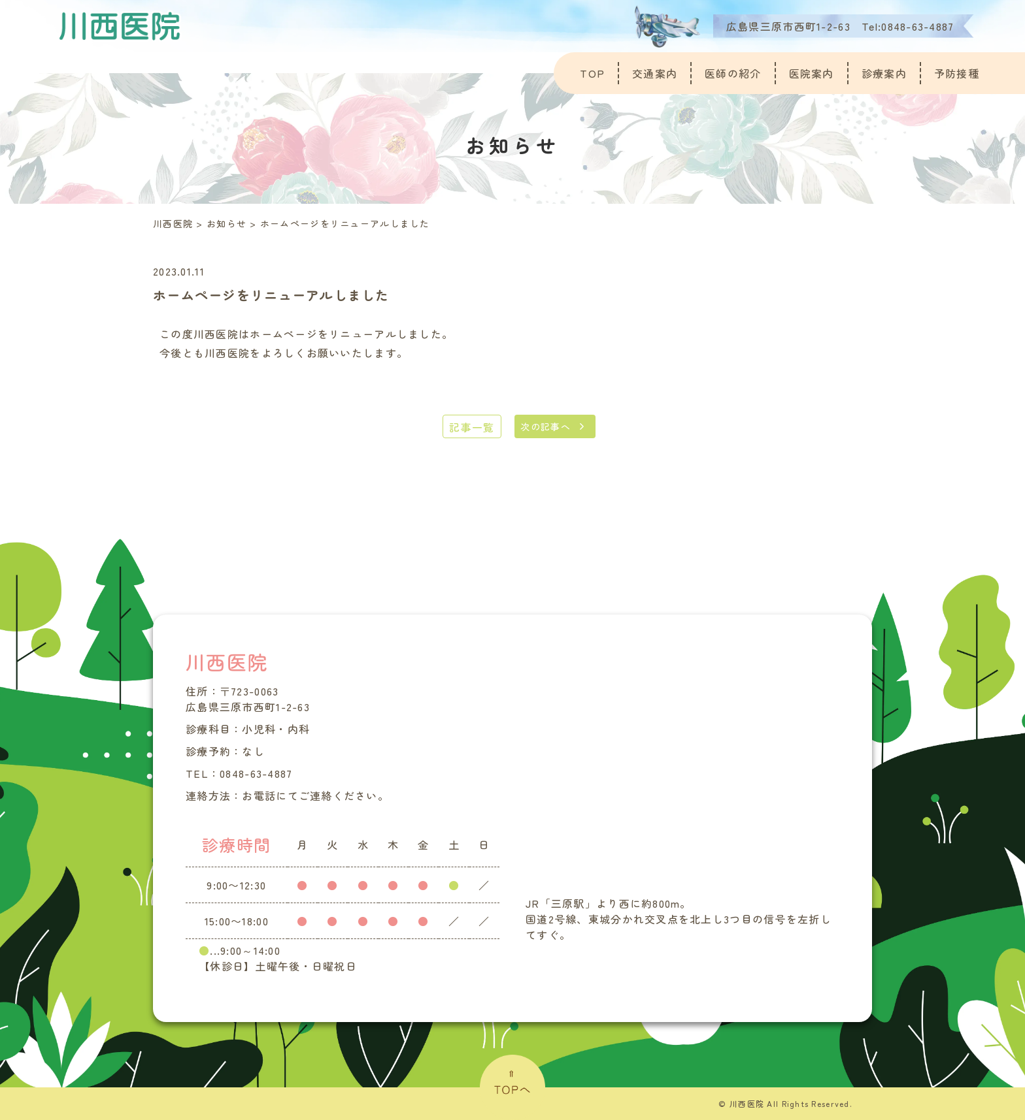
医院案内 (811, 73)
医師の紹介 (733, 73)
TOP (592, 73)
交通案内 (654, 73)
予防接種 (956, 73)
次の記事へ (546, 426)
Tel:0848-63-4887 (908, 26)
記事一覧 (471, 427)
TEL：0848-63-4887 (239, 773)
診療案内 (884, 73)
